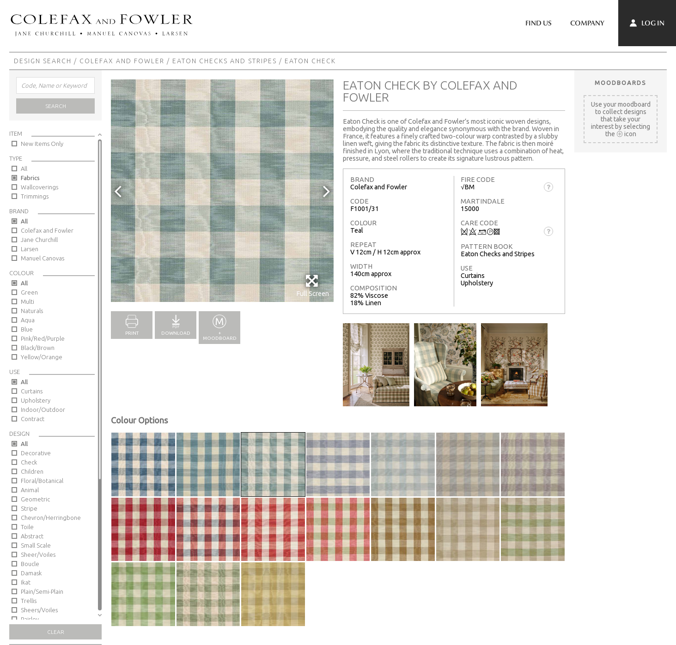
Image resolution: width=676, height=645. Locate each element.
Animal (30, 490)
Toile (27, 527)
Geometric (35, 499)
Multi (27, 301)
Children (32, 471)
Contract (32, 419)
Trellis (29, 600)
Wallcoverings (39, 187)
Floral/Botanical (42, 480)
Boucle (30, 564)
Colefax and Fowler (121, 61)
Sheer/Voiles (38, 554)
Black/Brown (38, 347)
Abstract (32, 536)
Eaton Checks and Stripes (224, 61)
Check (29, 462)
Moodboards (620, 82)
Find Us (538, 23)
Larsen (29, 249)
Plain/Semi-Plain (42, 591)
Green (29, 292)
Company (587, 23)
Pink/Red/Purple (43, 338)
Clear (55, 632)
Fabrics (30, 178)
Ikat (25, 582)
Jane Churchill (39, 239)
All (24, 168)
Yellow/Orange (41, 357)
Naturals (32, 310)
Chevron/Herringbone (51, 517)
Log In (647, 23)
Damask (31, 573)
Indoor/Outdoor (43, 409)
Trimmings (35, 196)
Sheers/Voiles (39, 610)
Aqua (28, 320)
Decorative (36, 453)
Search (55, 106)
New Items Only (42, 143)
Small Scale (36, 545)
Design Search (43, 61)
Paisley (30, 619)
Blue (27, 329)
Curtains (32, 391)
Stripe (29, 508)
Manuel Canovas (42, 258)
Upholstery (35, 400)
